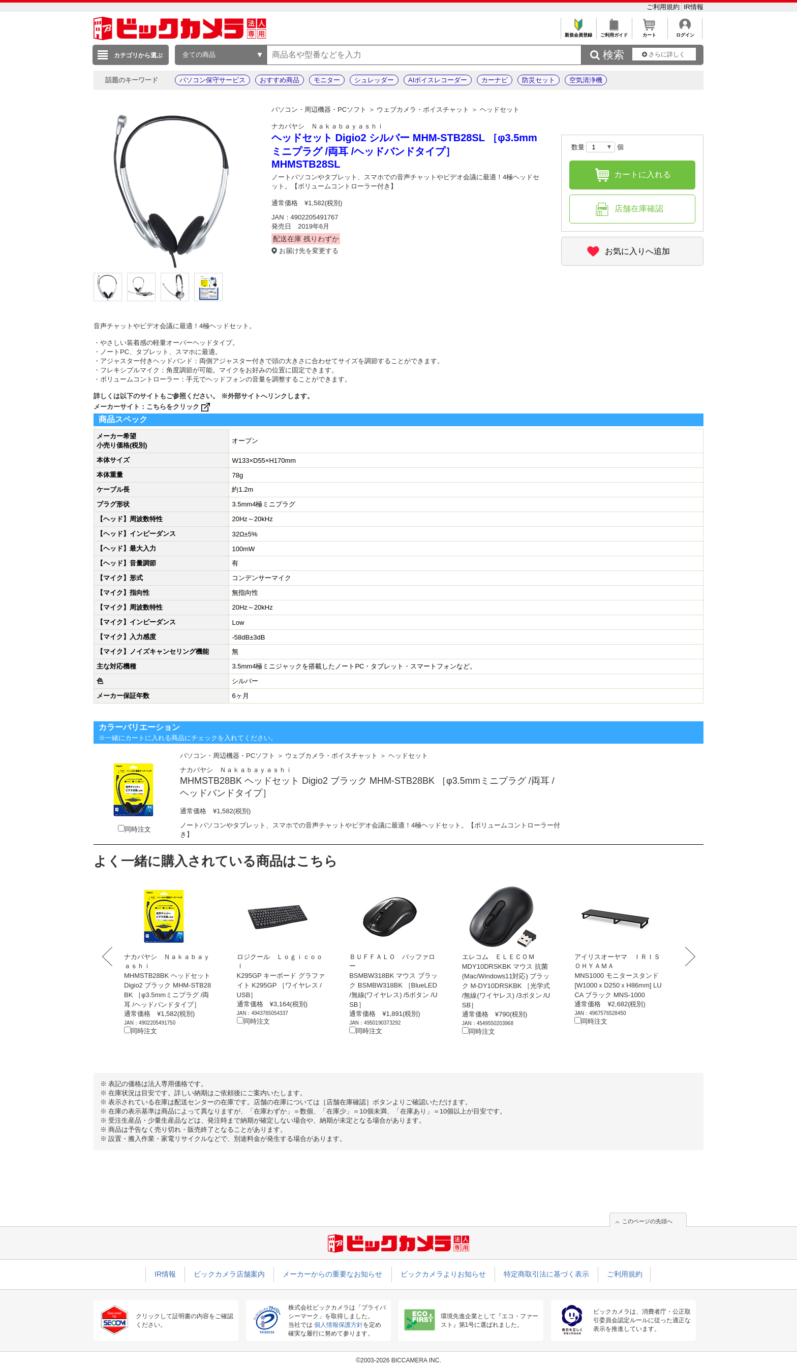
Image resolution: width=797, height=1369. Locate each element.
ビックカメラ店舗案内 (229, 1274)
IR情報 (693, 7)
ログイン (684, 32)
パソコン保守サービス (212, 80)
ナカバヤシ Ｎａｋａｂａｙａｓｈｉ (327, 126)
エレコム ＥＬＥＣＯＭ (498, 957)
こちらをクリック (179, 406)
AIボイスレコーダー (437, 80)
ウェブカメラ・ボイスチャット (423, 109)
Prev (110, 956)
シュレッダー (374, 80)
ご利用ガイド (613, 32)
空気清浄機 (585, 80)
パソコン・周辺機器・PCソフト (318, 109)
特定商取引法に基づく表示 (546, 1274)
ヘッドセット (499, 109)
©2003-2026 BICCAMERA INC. (398, 1360)
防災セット (538, 80)
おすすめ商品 (279, 80)
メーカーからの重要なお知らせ (332, 1274)
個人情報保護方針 (338, 1324)
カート (649, 32)
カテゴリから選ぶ (138, 55)
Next (687, 956)
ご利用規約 (664, 7)
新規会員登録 (578, 32)
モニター (327, 80)
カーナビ (494, 80)
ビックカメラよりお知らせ (443, 1274)
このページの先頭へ (647, 1221)
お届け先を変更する (309, 250)
